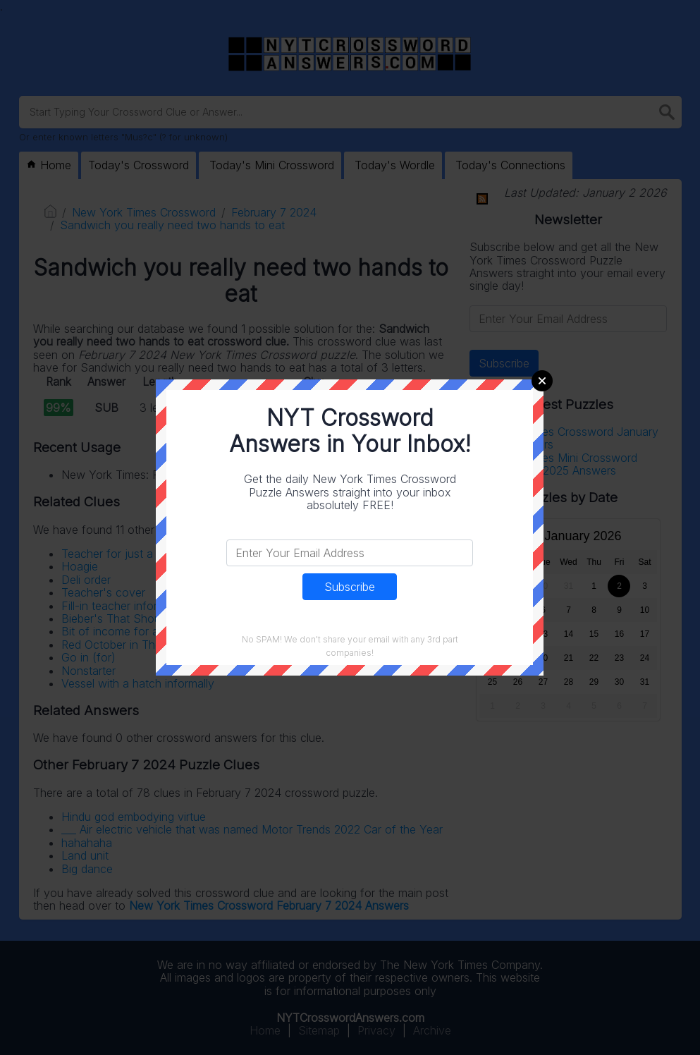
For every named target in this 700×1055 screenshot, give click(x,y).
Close (542, 380)
